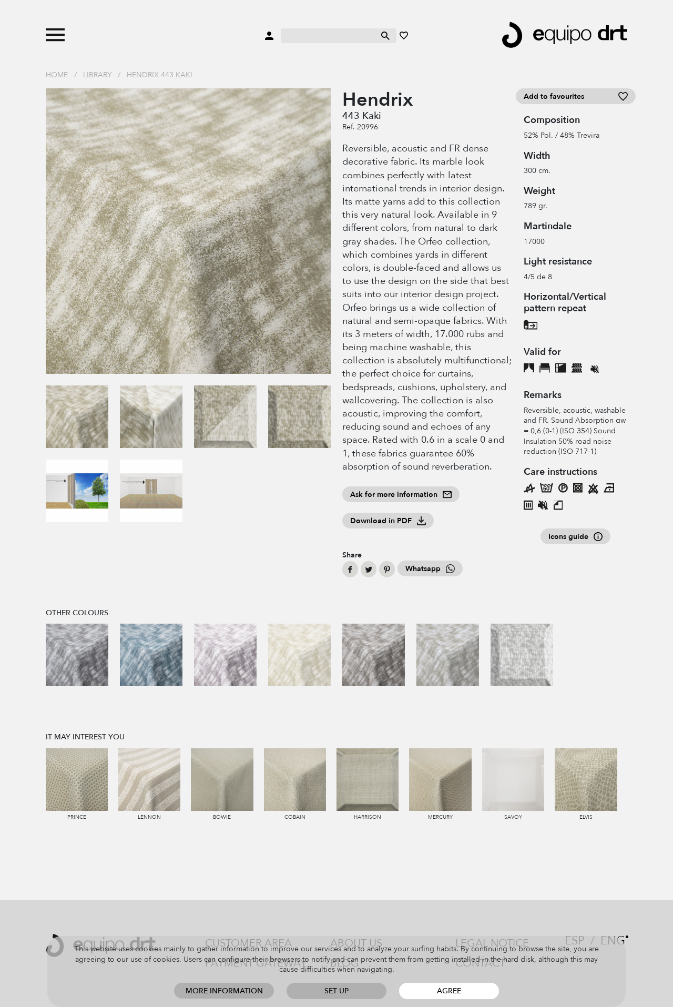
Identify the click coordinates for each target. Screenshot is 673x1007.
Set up (336, 991)
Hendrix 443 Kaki (159, 75)
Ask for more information (401, 495)
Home (57, 75)
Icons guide (575, 537)
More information (224, 991)
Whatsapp (430, 569)
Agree (449, 991)
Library (97, 75)
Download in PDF (388, 521)
